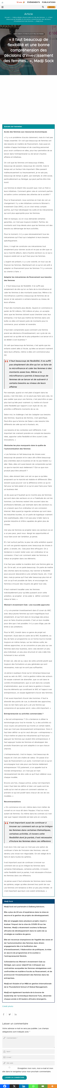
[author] (28, 1051)
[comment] (28, 1042)
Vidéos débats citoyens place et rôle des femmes (28, 17)
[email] (28, 1057)
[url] (28, 1063)
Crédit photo (7, 1006)
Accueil (7, 17)
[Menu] (2, 7)
